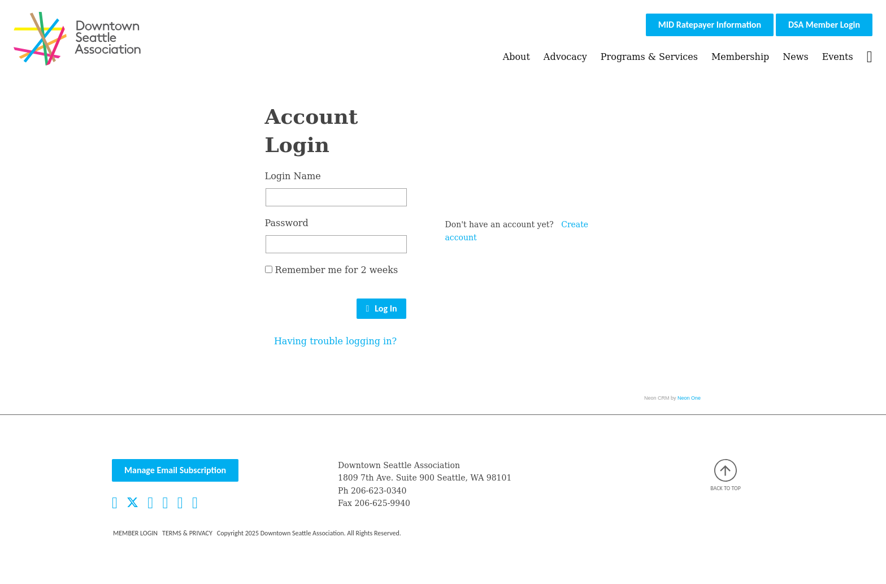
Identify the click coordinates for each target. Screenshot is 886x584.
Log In (381, 308)
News (795, 56)
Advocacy (565, 56)
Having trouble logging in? (335, 341)
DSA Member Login (824, 24)
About (516, 56)
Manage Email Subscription (175, 470)
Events (837, 56)
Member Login (135, 533)
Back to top (725, 475)
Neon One (689, 398)
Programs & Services (649, 56)
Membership (740, 56)
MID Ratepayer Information (709, 24)
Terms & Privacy (187, 533)
